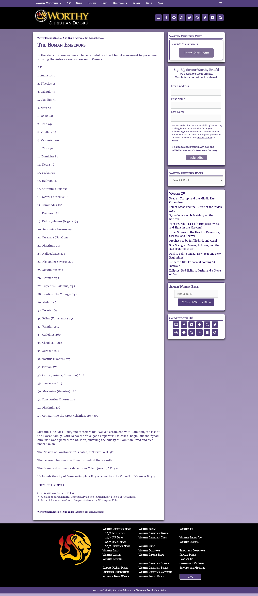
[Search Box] (196, 294)
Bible (149, 3)
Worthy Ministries (50, 3)
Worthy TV (177, 193)
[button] (220, 3)
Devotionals (120, 3)
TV (69, 3)
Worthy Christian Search (154, 563)
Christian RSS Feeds (192, 563)
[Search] (220, 17)
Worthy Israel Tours (151, 576)
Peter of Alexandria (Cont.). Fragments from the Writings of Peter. (80, 500)
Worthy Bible (147, 546)
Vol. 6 (70, 493)
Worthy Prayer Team (151, 554)
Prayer (136, 3)
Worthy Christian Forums (154, 533)
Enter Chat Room (196, 53)
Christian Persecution (116, 572)
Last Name (177, 112)
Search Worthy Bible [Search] (196, 302)
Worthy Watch (112, 554)
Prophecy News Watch (116, 576)
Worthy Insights (112, 559)
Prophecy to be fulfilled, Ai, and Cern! (193, 240)
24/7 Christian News (117, 546)
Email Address (180, 86)
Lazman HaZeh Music (115, 567)
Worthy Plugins (189, 542)
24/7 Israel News (115, 542)
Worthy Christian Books (48, 38)
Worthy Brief (111, 550)
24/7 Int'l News (115, 533)
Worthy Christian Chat (153, 537)
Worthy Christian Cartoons (155, 572)
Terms (175, 140)
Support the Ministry (192, 567)
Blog (160, 3)
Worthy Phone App (191, 537)
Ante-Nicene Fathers (72, 38)
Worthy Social (147, 529)
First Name (178, 99)
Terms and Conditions (192, 550)
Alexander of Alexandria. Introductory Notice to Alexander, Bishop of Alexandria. (88, 496)
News (79, 3)
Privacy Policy (204, 137)
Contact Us (186, 559)
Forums (92, 3)
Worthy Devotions (149, 550)
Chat (104, 3)
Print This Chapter (50, 485)
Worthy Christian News (117, 529)
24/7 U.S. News (114, 537)
